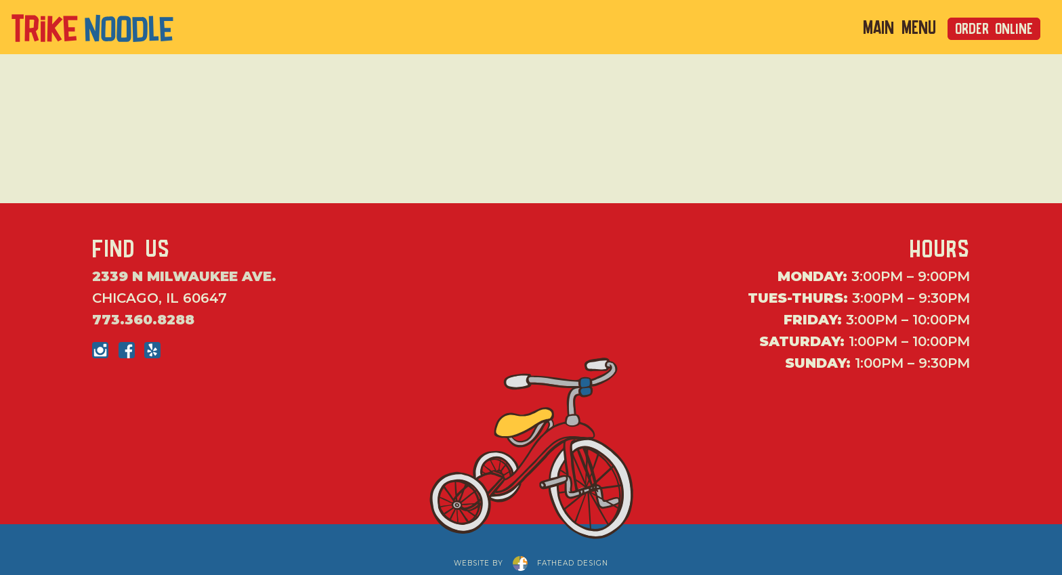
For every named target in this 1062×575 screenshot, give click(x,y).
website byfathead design (531, 562)
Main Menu (900, 28)
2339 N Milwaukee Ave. (184, 276)
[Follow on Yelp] (152, 350)
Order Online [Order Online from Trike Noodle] (994, 28)
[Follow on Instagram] (100, 350)
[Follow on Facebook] (127, 350)
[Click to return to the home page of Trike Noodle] (92, 25)
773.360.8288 (143, 320)
